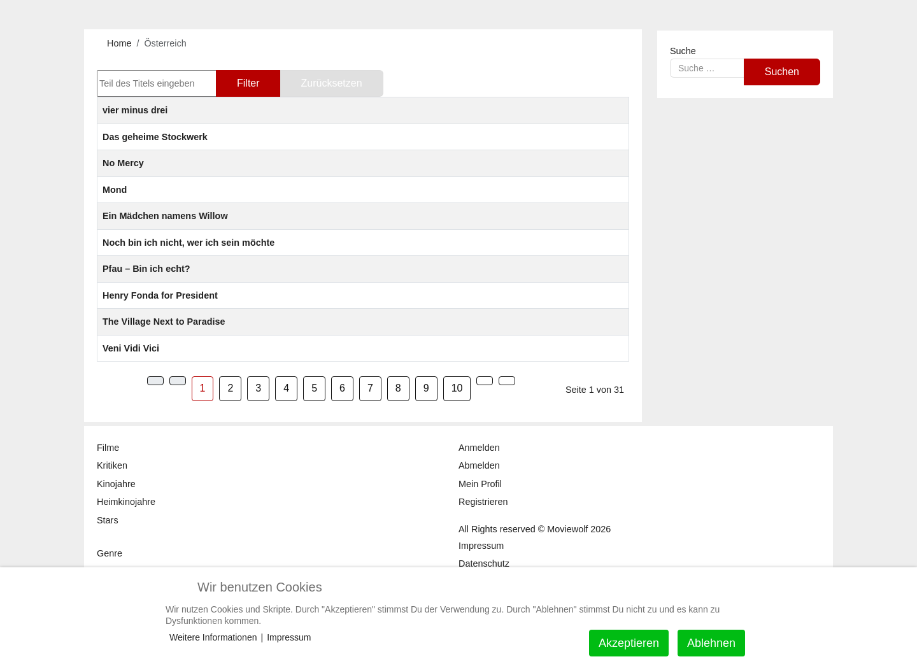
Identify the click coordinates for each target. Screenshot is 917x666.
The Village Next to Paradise (164, 321)
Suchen (782, 71)
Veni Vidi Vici (131, 348)
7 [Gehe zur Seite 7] (370, 388)
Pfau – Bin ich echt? (146, 269)
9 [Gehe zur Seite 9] (426, 388)
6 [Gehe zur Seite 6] (342, 388)
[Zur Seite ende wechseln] (507, 380)
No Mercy (123, 163)
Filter (248, 83)
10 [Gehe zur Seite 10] (457, 388)
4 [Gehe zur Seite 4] (286, 388)
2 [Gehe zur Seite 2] (230, 388)
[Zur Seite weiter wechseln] (484, 380)
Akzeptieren (629, 643)
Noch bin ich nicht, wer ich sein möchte (188, 242)
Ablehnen (711, 643)
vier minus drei (135, 110)
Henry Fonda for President (160, 295)
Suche (683, 51)
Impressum (289, 637)
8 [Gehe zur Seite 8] (398, 388)
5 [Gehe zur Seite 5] (314, 388)
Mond (115, 190)
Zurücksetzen (331, 83)
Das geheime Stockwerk (155, 137)
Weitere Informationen (213, 637)
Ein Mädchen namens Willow (165, 216)
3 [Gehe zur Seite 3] (258, 388)
